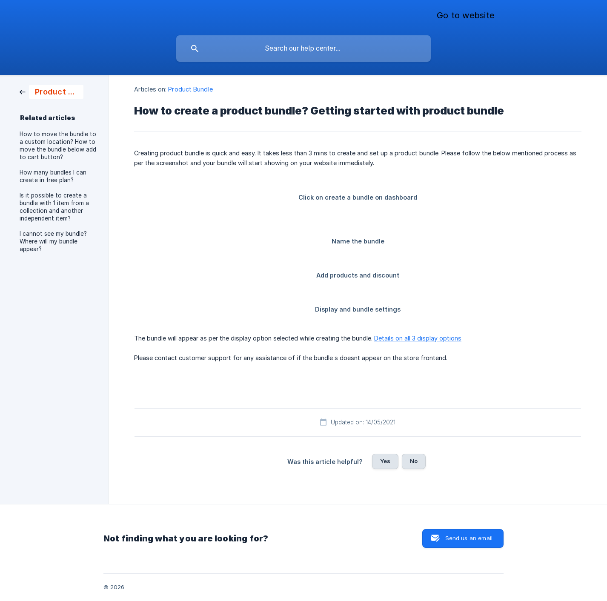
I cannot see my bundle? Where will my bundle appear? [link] (53, 241)
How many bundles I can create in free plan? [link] (53, 176)
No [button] (414, 461)
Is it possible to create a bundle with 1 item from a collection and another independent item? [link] (54, 207)
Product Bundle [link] (190, 89)
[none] (465, 16)
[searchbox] (303, 48)
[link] (51, 91)
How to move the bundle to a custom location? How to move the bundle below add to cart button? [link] (58, 145)
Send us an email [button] (468, 538)
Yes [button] (385, 461)
